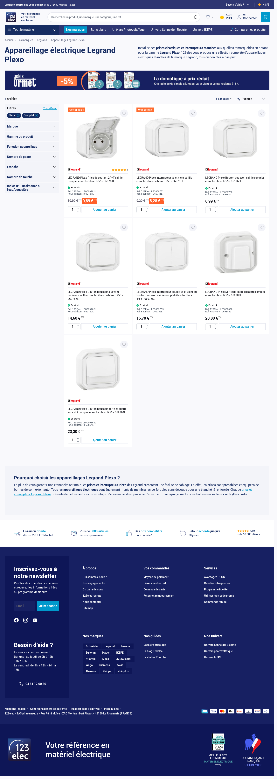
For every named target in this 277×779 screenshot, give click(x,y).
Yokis (119, 665)
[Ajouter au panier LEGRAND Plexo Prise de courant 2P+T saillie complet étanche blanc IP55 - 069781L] (104, 209)
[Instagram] (25, 620)
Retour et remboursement (158, 595)
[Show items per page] (223, 99)
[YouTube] (35, 620)
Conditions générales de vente (48, 708)
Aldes (105, 658)
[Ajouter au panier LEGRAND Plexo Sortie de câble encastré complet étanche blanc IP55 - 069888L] (242, 326)
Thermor (91, 671)
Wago (89, 665)
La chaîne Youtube (154, 657)
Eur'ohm (91, 652)
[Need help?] (238, 4)
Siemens (104, 665)
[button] (120, 169)
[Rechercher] (195, 17)
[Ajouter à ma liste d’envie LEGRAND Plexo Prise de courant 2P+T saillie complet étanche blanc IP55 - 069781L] (124, 113)
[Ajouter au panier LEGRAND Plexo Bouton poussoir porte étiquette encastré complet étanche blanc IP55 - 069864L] (104, 440)
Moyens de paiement (156, 577)
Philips (107, 671)
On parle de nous (93, 589)
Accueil (9, 40)
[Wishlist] (210, 17)
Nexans (125, 646)
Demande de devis (154, 589)
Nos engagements (94, 583)
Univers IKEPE (212, 657)
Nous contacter (92, 602)
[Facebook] (16, 620)
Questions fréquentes (217, 583)
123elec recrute (92, 595)
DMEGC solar (123, 658)
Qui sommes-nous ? (95, 577)
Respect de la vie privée (85, 708)
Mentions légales (15, 708)
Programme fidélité (215, 589)
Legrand (42, 40)
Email (20, 606)
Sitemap (88, 608)
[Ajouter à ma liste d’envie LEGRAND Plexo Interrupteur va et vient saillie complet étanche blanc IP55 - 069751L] (193, 113)
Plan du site (111, 708)
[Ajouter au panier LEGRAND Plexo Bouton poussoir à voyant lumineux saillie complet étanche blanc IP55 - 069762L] (104, 326)
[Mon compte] (247, 17)
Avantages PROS (214, 577)
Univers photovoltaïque (218, 651)
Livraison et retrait (154, 583)
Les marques (25, 40)
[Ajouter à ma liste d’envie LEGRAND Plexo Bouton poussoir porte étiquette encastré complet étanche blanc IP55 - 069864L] (124, 344)
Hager (106, 652)
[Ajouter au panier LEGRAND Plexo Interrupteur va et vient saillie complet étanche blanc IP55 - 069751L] (173, 209)
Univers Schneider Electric (220, 644)
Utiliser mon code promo (219, 595)
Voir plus (123, 671)
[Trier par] (254, 99)
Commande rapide (215, 602)
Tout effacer (50, 108)
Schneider (92, 646)
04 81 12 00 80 (32, 684)
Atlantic (90, 658)
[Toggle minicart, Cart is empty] (265, 17)
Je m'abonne (48, 606)
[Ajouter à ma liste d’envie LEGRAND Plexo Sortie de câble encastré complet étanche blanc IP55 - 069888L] (262, 227)
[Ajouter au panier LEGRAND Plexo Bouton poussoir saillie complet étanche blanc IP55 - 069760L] (242, 209)
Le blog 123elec (153, 651)
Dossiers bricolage (154, 644)
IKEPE (120, 652)
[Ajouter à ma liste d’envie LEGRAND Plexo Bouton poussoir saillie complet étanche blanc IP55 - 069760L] (262, 113)
